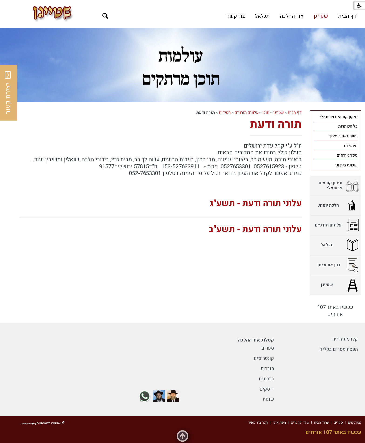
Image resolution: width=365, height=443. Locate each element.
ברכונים (266, 378)
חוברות (267, 368)
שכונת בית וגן (346, 165)
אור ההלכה (292, 16)
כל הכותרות (348, 126)
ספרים (267, 348)
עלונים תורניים (246, 112)
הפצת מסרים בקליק (338, 349)
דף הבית (347, 16)
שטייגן (321, 16)
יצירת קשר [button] (8, 92)
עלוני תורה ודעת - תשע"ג (256, 203)
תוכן (265, 112)
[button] (105, 16)
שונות (268, 399)
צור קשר (236, 16)
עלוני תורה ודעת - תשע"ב (255, 229)
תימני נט (351, 146)
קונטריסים (264, 358)
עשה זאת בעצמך (343, 136)
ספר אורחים (347, 155)
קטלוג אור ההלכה (256, 340)
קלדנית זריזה (345, 339)
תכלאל (262, 16)
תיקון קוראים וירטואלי (339, 117)
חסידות (225, 112)
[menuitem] (347, 16)
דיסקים (267, 389)
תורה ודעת (276, 124)
